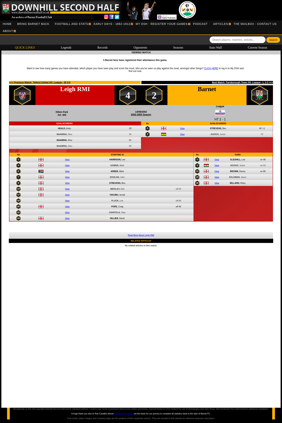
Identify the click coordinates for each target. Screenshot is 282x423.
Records (102, 47)
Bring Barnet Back (33, 23)
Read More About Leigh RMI (141, 235)
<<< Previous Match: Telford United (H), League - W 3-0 (39, 82)
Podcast (200, 23)
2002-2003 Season (141, 114)
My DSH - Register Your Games (162, 23)
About (8, 31)
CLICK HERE (211, 68)
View (182, 128)
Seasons (178, 47)
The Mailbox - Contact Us (255, 23)
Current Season (257, 47)
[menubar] (141, 27)
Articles (220, 23)
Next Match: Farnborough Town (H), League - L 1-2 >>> (242, 82)
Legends (66, 47)
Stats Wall (215, 47)
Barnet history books (123, 413)
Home (7, 23)
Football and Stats (71, 23)
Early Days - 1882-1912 (112, 23)
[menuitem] (7, 23)
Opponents (140, 47)
